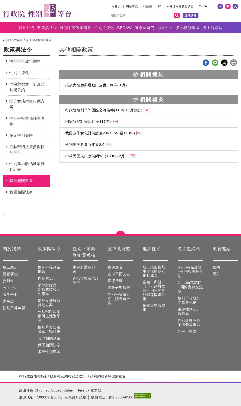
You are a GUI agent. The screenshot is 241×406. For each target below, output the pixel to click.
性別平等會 (37, 10)
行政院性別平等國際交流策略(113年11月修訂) (107, 110)
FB (159, 6)
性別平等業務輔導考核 (27, 121)
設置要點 (10, 274)
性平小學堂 (187, 331)
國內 (216, 267)
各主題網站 (213, 28)
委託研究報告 (119, 288)
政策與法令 (47, 28)
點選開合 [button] (120, 234)
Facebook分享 (206, 62)
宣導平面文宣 (119, 274)
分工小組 (10, 288)
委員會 (8, 281)
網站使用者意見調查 (180, 6)
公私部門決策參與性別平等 (27, 149)
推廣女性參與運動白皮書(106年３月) (96, 85)
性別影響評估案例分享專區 (189, 322)
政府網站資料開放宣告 (108, 376)
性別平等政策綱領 (76, 28)
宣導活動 (115, 281)
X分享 (224, 62)
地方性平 (165, 28)
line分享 (215, 62)
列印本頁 (233, 62)
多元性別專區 (188, 28)
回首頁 (116, 6)
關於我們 (26, 28)
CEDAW (124, 28)
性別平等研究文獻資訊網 (189, 300)
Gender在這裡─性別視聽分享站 (190, 271)
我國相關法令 (21, 192)
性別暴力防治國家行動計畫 (27, 166)
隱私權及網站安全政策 (68, 376)
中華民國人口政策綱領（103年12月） (100, 156)
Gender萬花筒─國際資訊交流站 (190, 287)
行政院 (147, 6)
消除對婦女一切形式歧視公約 (27, 87)
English (204, 6)
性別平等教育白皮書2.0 (88, 145)
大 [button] (235, 6)
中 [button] (227, 6)
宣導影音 (115, 267)
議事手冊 (10, 294)
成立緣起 (10, 267)
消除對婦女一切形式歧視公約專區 (49, 289)
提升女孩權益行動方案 (27, 104)
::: (109, 6)
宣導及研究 (145, 28)
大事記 (8, 301)
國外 (216, 274)
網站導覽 (132, 6)
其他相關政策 (42, 40)
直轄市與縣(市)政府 (85, 280)
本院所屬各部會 (84, 269)
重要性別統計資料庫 (189, 311)
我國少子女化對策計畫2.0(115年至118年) (103, 133)
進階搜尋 (191, 15)
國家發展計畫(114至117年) (91, 122)
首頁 (6, 40)
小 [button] (220, 6)
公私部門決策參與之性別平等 (49, 316)
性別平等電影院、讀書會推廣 (119, 298)
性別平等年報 (14, 308)
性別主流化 (104, 28)
